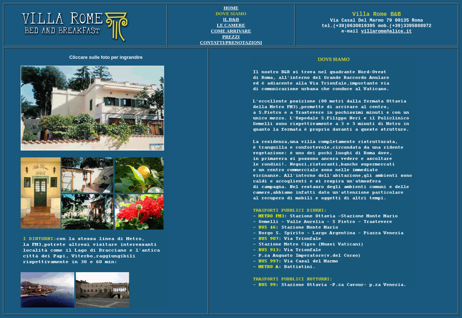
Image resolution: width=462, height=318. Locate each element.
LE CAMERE (231, 25)
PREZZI (231, 36)
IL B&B (231, 19)
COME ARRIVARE (231, 31)
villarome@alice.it (386, 31)
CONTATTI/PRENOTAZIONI (231, 42)
